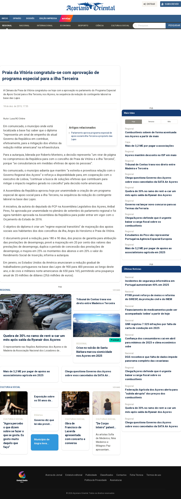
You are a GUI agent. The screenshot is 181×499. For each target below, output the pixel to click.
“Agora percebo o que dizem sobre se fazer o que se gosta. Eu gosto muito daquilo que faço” (13, 435)
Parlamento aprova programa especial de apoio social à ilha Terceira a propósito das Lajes (91, 136)
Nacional (24, 25)
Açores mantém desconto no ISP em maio (150, 155)
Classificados (106, 475)
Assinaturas (116, 480)
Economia (65, 25)
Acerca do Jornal (53, 475)
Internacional (45, 25)
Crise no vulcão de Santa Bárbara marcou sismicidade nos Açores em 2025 (94, 351)
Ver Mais (116, 290)
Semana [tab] (151, 122)
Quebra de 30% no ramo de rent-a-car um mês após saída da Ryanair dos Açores (34, 337)
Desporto (83, 25)
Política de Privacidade (96, 480)
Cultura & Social (120, 25)
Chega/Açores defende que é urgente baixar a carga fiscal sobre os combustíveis (148, 221)
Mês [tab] (169, 122)
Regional (7, 25)
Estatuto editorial (73, 475)
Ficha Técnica (136, 475)
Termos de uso (153, 475)
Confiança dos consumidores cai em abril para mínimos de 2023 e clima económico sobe (150, 342)
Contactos (121, 475)
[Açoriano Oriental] (22, 483)
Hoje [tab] (133, 122)
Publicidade (91, 475)
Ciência (100, 25)
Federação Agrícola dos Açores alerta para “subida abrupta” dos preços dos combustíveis (151, 393)
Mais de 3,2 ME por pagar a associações (149, 145)
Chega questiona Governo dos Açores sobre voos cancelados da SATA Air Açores (88, 375)
